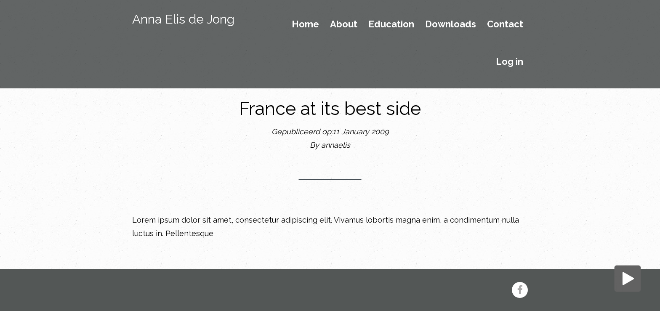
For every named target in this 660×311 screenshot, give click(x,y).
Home (305, 24)
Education (391, 24)
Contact (505, 24)
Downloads (450, 24)
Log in (509, 62)
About (343, 24)
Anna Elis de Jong (183, 19)
